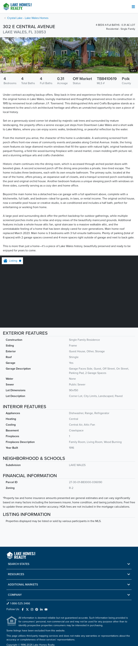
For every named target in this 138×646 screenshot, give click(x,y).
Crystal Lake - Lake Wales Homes (27, 18)
